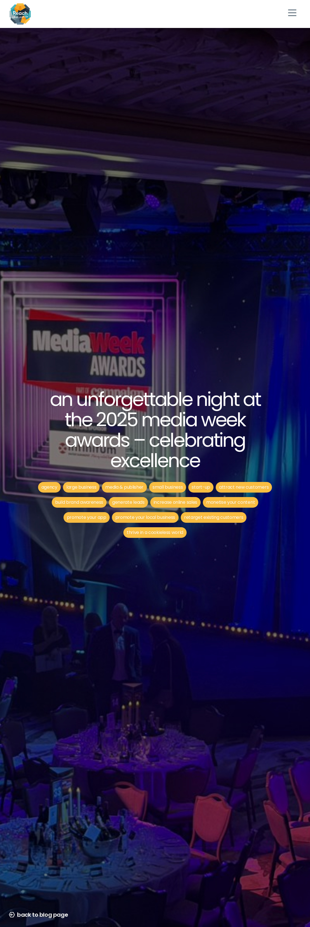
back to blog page (38, 915)
